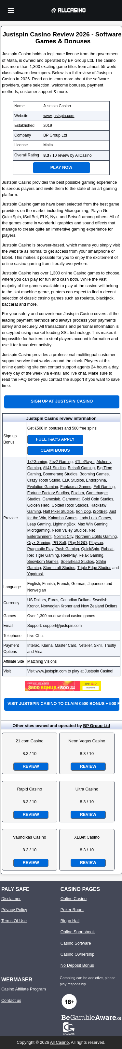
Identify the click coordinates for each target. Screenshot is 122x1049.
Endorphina (96, 480)
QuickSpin (90, 549)
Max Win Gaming (93, 524)
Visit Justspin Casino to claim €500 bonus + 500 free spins (63, 703)
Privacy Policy (14, 909)
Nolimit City (63, 536)
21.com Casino (29, 740)
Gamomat (71, 499)
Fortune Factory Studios (48, 493)
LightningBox (64, 524)
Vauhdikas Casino (29, 837)
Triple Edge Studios (94, 567)
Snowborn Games (43, 561)
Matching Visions (42, 661)
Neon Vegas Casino (86, 740)
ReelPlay (68, 555)
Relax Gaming (91, 555)
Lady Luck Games (95, 518)
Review (31, 766)
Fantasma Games (75, 487)
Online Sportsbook (78, 931)
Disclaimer (11, 898)
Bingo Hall (70, 920)
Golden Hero (38, 505)
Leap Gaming (39, 524)
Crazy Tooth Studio (43, 480)
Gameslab (51, 499)
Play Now (61, 167)
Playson (96, 542)
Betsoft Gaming (81, 468)
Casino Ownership (78, 954)
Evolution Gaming (42, 487)
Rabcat (107, 549)
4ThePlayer (85, 461)
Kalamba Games (62, 518)
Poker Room (72, 909)
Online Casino (74, 898)
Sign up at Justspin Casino (62, 401)
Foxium (77, 493)
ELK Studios (73, 480)
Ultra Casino (86, 789)
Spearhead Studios (77, 561)
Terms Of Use (14, 920)
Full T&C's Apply (55, 439)
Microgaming (38, 530)
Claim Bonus (55, 450)
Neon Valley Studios (69, 530)
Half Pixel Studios (58, 511)
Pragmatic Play (40, 549)
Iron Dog (83, 511)
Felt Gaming (104, 487)
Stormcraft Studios (59, 567)
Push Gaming (67, 549)
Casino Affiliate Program (23, 989)
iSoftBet (100, 511)
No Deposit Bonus (77, 965)
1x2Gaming (37, 461)
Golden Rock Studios (69, 505)
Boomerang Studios (60, 474)
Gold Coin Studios (97, 499)
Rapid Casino (29, 789)
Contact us (11, 1000)
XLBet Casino (87, 837)
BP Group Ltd (55, 135)
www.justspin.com (58, 115)
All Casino (59, 1042)
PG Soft (59, 542)
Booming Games (94, 474)
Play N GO (77, 542)
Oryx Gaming (38, 542)
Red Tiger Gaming (43, 555)
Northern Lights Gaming (96, 536)
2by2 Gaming (61, 461)
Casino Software (76, 943)
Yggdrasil (35, 574)
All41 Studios (54, 468)
